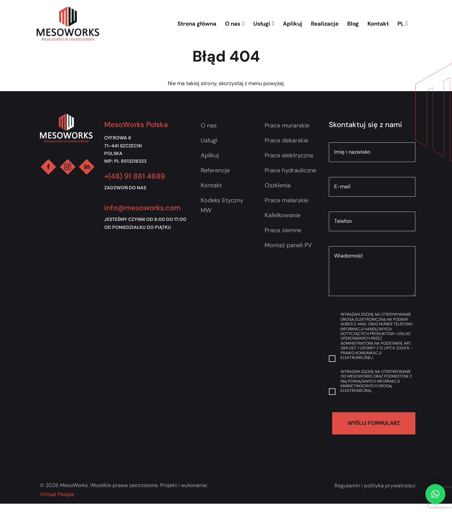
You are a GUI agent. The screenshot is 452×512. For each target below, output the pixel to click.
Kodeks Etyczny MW (222, 205)
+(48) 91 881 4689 (134, 176)
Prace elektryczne (289, 155)
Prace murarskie (287, 125)
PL (402, 23)
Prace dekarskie (286, 140)
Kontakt (378, 23)
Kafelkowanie (283, 215)
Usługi (263, 23)
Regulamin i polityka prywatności (375, 485)
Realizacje (325, 23)
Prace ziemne (283, 230)
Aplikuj (292, 23)
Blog (353, 23)
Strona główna (196, 23)
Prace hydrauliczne (290, 170)
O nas (234, 23)
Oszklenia (278, 185)
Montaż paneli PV (288, 245)
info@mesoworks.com (142, 208)
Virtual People (57, 494)
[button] (435, 494)
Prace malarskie (286, 200)
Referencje (215, 170)
